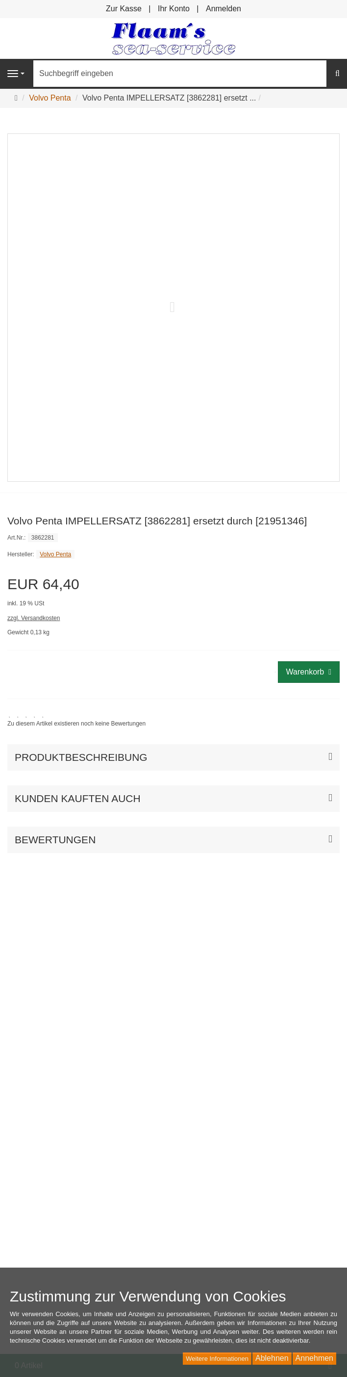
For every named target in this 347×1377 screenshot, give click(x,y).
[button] (173, 798)
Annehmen (314, 1358)
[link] (76, 719)
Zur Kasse (124, 8)
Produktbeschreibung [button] (81, 757)
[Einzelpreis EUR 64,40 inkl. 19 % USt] (173, 592)
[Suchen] (337, 74)
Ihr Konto (174, 8)
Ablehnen (272, 1358)
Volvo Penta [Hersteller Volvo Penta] (55, 554)
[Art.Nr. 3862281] (173, 537)
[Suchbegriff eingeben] (180, 73)
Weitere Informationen (217, 1358)
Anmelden (223, 8)
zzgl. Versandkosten (33, 618)
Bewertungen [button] (55, 839)
